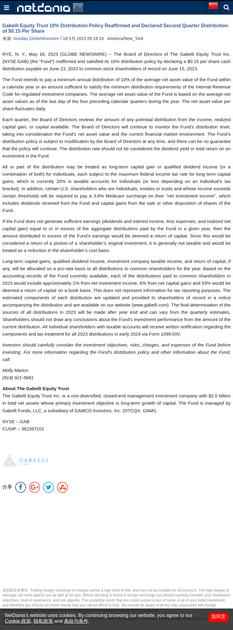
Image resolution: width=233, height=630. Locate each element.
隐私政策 (43, 621)
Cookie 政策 (18, 621)
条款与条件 (76, 621)
